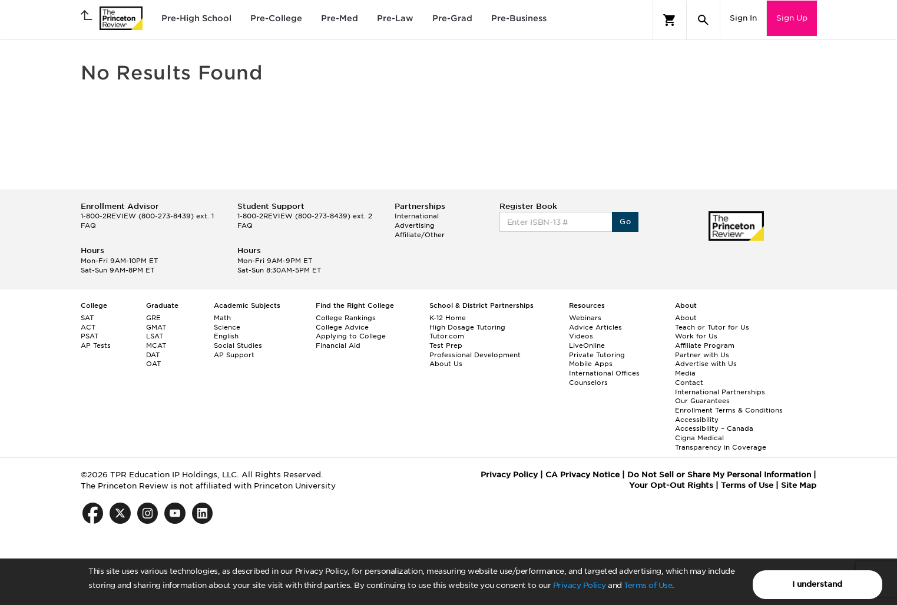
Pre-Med (339, 18)
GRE (153, 318)
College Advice (342, 327)
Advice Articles (595, 327)
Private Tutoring (597, 355)
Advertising (415, 225)
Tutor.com (446, 336)
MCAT (156, 345)
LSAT (154, 336)
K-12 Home (447, 318)
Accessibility (697, 419)
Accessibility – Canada (714, 428)
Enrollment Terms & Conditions (729, 410)
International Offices (604, 373)
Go (625, 221)
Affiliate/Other (420, 235)
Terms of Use (648, 585)
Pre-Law (395, 18)
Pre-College (276, 18)
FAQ (88, 225)
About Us (445, 364)
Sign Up (791, 18)
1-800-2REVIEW (147, 216)
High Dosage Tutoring (467, 327)
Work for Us (696, 336)
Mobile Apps (591, 364)
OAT (153, 364)
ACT (88, 327)
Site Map (798, 485)
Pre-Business (519, 18)
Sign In (743, 18)
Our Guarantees (702, 401)
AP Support (234, 355)
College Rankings (346, 318)
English (226, 336)
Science (227, 327)
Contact (689, 382)
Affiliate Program (704, 345)
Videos (581, 336)
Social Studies (238, 345)
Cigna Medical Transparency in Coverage (720, 442)
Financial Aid (338, 345)
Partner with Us (702, 355)
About (686, 318)
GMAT (156, 327)
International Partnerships (720, 392)
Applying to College (351, 336)
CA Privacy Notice (582, 474)
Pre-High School (196, 18)
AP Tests (96, 345)
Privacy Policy (579, 585)
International (417, 216)
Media (685, 373)
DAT (153, 355)
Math (222, 318)
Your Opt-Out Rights (671, 485)
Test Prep (445, 345)
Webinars (585, 318)
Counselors (588, 382)
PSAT (89, 336)
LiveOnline (587, 345)
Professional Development (475, 355)
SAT (87, 318)
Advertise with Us (706, 364)
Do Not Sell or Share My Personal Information (719, 474)
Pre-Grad (452, 18)
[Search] (703, 20)
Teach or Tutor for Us (712, 327)
